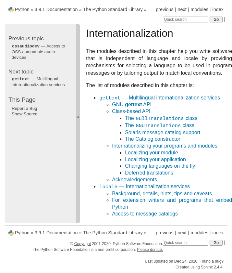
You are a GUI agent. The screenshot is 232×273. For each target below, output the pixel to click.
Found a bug (210, 261)
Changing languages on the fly (160, 166)
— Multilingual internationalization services (159, 98)
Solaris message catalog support (162, 132)
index (218, 9)
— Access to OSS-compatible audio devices (38, 52)
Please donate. (150, 249)
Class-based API (131, 111)
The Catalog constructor (152, 139)
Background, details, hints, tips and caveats (162, 193)
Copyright (82, 243)
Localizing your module (151, 152)
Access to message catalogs (145, 213)
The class (161, 118)
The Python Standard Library (113, 9)
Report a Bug (24, 107)
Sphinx (207, 267)
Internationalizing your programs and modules (164, 146)
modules (199, 9)
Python (22, 9)
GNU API (132, 104)
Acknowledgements (134, 179)
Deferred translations (149, 173)
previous (164, 9)
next (181, 9)
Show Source (24, 113)
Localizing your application (155, 159)
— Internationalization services (144, 186)
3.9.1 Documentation (56, 9)
